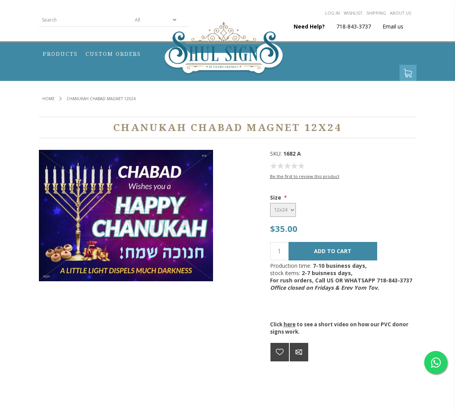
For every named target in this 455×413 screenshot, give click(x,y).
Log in (332, 13)
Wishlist (353, 13)
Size (276, 197)
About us (400, 13)
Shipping (376, 13)
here (289, 324)
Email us (393, 26)
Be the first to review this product (304, 176)
